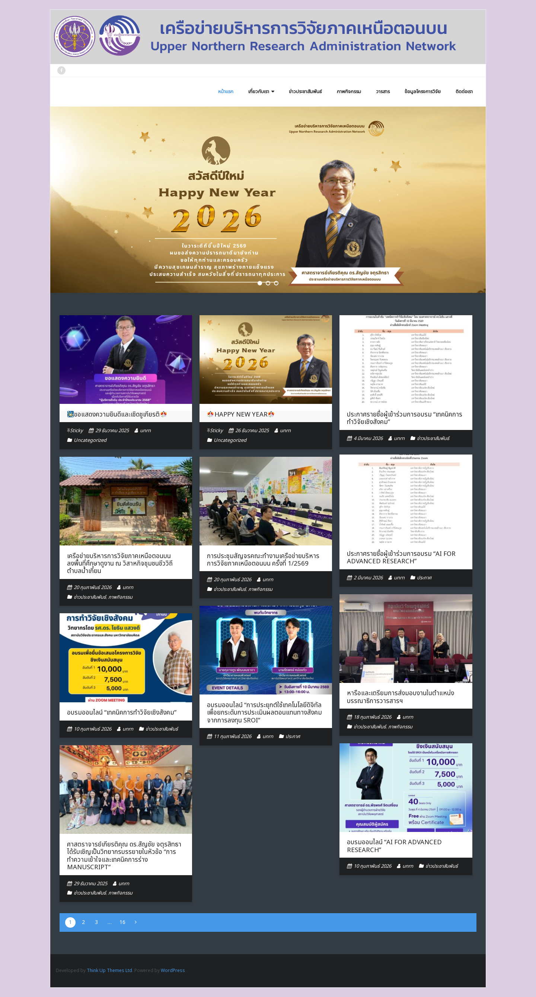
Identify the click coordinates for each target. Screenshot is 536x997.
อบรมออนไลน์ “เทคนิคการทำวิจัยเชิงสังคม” (121, 713)
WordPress (173, 970)
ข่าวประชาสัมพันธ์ (433, 438)
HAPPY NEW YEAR (240, 415)
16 (122, 922)
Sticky (76, 430)
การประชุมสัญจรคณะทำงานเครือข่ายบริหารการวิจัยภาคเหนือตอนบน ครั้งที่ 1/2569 (263, 560)
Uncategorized (90, 440)
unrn (145, 430)
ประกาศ (424, 578)
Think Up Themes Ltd (109, 970)
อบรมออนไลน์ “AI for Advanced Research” (394, 846)
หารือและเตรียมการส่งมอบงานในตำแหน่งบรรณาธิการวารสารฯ (400, 697)
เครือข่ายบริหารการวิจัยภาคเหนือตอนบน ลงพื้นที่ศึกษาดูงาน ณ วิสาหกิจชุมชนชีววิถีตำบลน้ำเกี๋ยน (120, 563)
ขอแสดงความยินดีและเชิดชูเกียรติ (116, 415)
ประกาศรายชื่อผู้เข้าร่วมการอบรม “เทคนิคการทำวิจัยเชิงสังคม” (404, 418)
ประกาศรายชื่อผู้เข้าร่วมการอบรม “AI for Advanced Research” (401, 557)
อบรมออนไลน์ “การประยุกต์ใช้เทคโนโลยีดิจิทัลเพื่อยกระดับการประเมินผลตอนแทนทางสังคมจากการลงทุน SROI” (264, 712)
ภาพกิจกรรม (120, 597)
